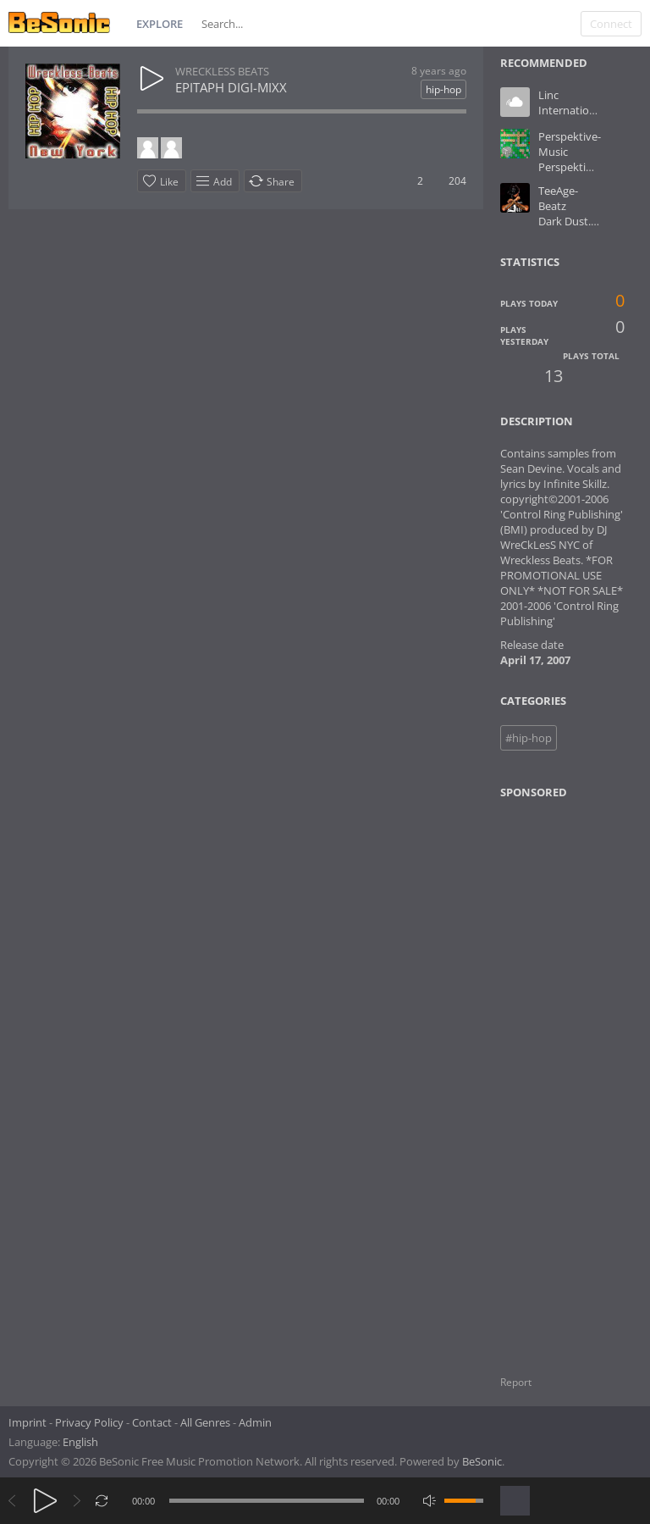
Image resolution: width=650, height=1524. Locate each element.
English (80, 1441)
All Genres (205, 1422)
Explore (159, 23)
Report (516, 1382)
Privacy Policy (89, 1422)
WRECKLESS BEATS (222, 71)
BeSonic (482, 1461)
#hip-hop (528, 737)
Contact (152, 1422)
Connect (611, 23)
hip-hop (443, 89)
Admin (255, 1422)
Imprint (27, 1422)
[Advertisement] (574, 1077)
